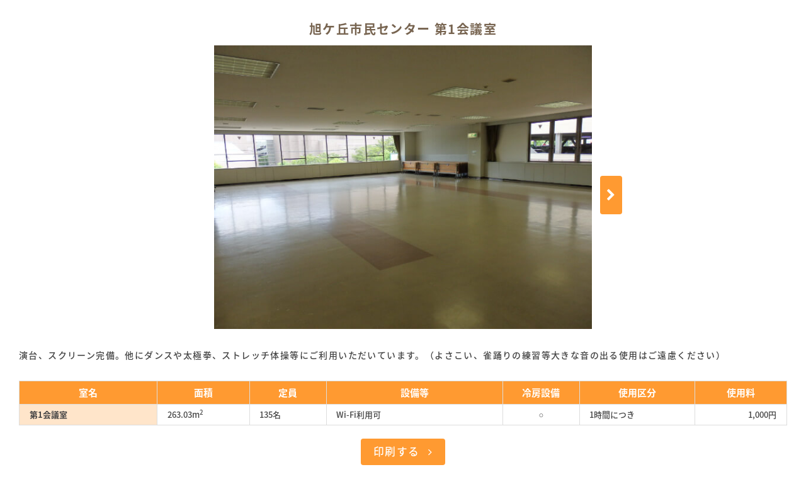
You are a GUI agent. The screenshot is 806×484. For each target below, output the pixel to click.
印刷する (396, 451)
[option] (403, 187)
